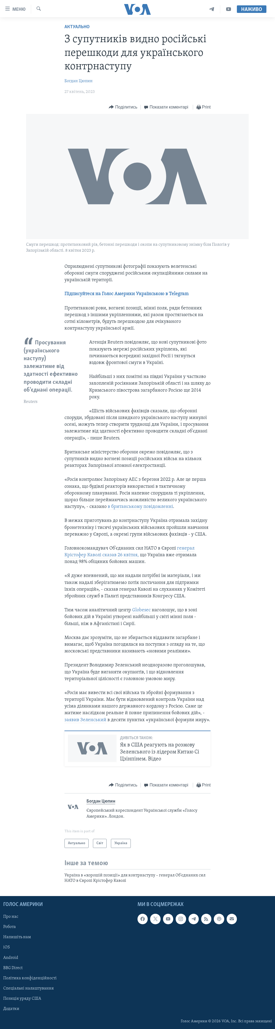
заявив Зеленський (85, 720)
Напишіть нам (17, 937)
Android (10, 957)
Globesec (141, 610)
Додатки (11, 1009)
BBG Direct (13, 968)
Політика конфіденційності (30, 978)
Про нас (10, 917)
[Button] (123, 107)
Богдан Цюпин (78, 81)
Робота (9, 927)
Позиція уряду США (22, 998)
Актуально (77, 27)
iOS (6, 947)
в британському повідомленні (140, 506)
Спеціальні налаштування (28, 988)
